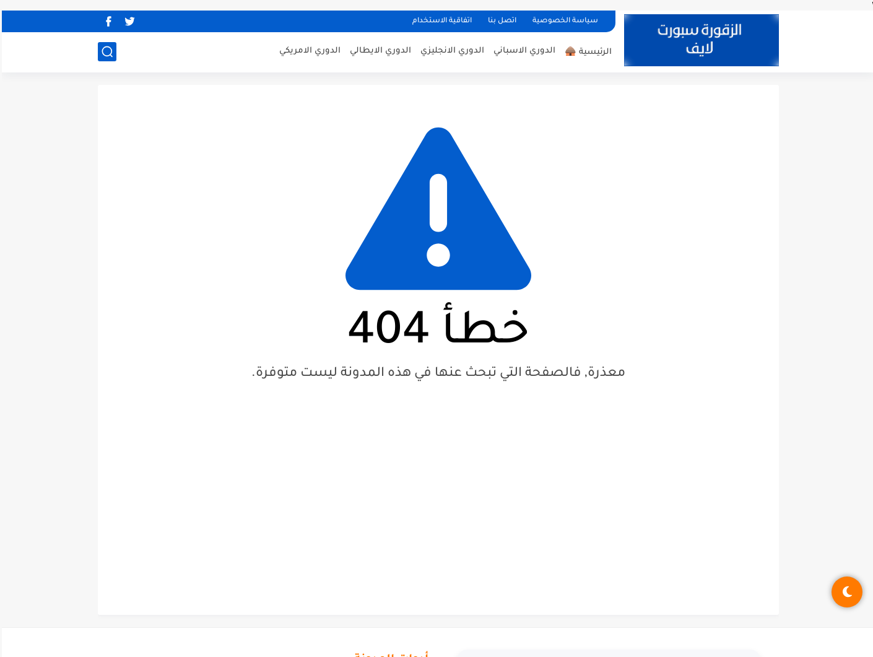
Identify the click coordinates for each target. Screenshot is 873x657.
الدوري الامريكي (308, 51)
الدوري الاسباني (523, 51)
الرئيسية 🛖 (586, 52)
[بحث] (105, 51)
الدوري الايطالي (378, 51)
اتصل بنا (500, 21)
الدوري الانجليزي (450, 51)
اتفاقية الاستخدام (440, 21)
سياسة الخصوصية (563, 21)
